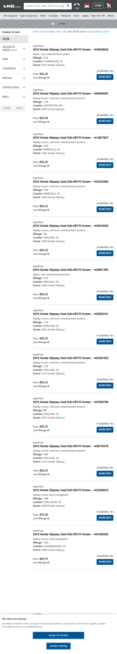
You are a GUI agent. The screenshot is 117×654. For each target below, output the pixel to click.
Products (44, 31)
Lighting (85, 16)
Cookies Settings (58, 646)
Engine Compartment (28, 16)
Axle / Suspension (11, 16)
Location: (38, 61)
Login (98, 5)
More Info (105, 76)
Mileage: (37, 57)
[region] (58, 634)
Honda (91, 31)
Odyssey (99, 31)
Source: (37, 65)
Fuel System (53, 16)
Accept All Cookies (58, 635)
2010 (106, 31)
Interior (76, 16)
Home (36, 31)
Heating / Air (66, 16)
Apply (19, 108)
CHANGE (13, 50)
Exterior (43, 16)
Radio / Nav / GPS (58, 31)
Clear (6, 108)
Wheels (110, 16)
